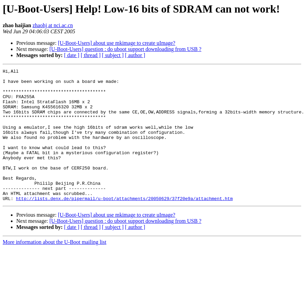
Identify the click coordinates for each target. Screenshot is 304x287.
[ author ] (135, 55)
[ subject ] (113, 55)
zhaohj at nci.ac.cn (53, 25)
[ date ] (71, 55)
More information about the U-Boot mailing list (54, 268)
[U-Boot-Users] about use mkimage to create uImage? (117, 43)
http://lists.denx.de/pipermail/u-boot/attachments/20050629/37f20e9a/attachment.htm (124, 225)
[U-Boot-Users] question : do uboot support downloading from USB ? (125, 49)
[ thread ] (91, 55)
